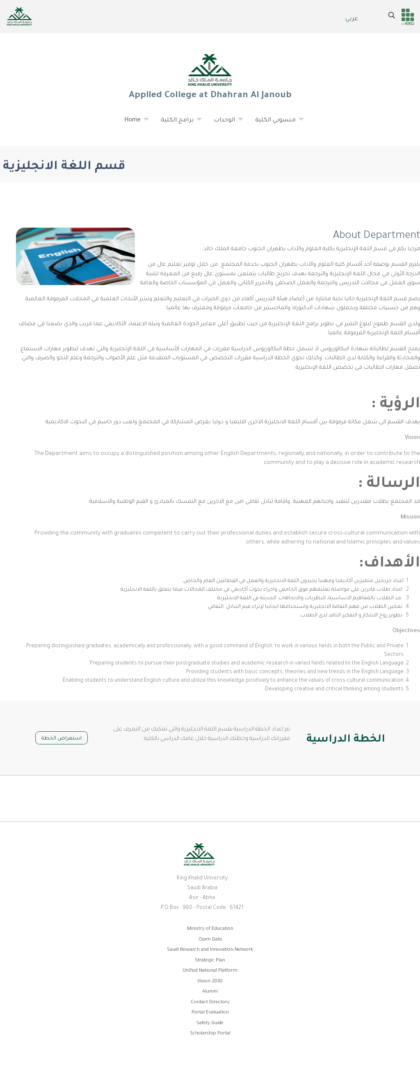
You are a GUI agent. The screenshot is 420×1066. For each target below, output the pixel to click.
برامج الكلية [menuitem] (177, 123)
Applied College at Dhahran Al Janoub (210, 76)
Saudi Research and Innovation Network (210, 950)
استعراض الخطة (61, 739)
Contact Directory (210, 1002)
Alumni (210, 992)
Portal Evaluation (210, 1013)
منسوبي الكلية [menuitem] (275, 123)
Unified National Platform (210, 971)
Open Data (210, 940)
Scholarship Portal (210, 1033)
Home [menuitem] (132, 123)
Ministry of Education (210, 929)
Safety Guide (210, 1023)
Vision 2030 (210, 981)
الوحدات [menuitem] (224, 123)
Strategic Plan (210, 960)
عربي (351, 19)
